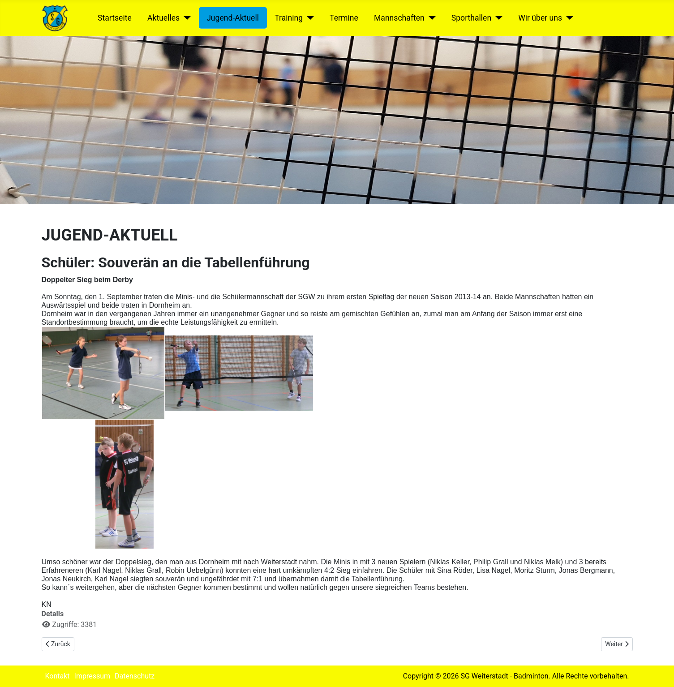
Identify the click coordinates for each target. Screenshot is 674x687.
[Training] (308, 18)
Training (289, 17)
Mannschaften (399, 17)
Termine (344, 17)
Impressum (92, 676)
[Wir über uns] (567, 18)
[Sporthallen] (496, 18)
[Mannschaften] (430, 18)
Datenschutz (135, 676)
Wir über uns (540, 17)
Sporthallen (471, 17)
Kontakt (57, 676)
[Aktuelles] (185, 18)
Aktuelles (163, 17)
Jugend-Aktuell (232, 17)
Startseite (115, 17)
